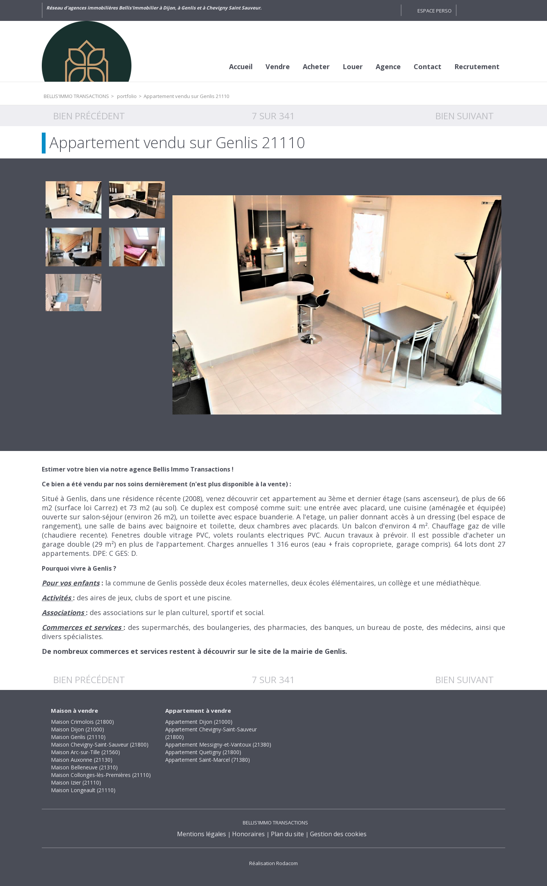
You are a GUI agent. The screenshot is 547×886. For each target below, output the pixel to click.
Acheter (316, 66)
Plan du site (287, 834)
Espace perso (434, 10)
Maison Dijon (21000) (77, 729)
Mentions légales (201, 834)
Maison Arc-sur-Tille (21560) (85, 752)
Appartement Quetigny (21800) (203, 752)
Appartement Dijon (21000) (198, 721)
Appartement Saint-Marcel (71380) (207, 759)
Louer (353, 66)
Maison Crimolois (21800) (82, 721)
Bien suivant (464, 115)
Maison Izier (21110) (76, 782)
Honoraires (248, 834)
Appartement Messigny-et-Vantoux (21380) (218, 744)
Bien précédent (89, 115)
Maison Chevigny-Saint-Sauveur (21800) (100, 744)
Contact (427, 66)
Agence (388, 66)
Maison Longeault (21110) (83, 790)
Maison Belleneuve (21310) (84, 767)
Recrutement (477, 66)
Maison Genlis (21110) (78, 736)
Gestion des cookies (338, 834)
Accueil (241, 66)
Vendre (278, 66)
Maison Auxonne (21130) (81, 759)
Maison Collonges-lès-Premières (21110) (101, 774)
